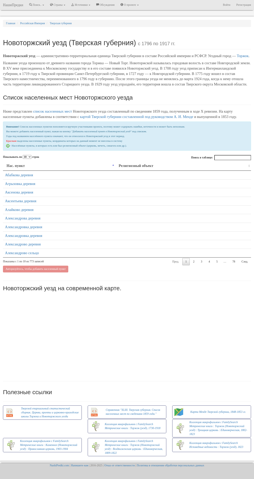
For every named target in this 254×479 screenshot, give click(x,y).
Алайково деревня (19, 210)
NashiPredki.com (59, 465)
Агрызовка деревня (20, 184)
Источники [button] (80, 4)
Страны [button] (57, 4)
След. (244, 261)
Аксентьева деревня (20, 201)
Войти (226, 4)
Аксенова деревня (19, 192)
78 (233, 261)
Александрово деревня (23, 244)
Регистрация (243, 4)
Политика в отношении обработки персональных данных (170, 465)
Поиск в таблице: (221, 157)
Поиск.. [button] (36, 4)
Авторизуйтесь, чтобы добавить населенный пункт (36, 268)
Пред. (175, 261)
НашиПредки (13, 5)
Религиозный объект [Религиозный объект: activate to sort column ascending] (136, 166)
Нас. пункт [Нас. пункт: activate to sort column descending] (16, 166)
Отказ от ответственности (119, 465)
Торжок (242, 56)
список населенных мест (52, 111)
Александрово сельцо (22, 253)
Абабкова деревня (19, 175)
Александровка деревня (23, 227)
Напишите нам (79, 465)
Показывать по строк (21, 157)
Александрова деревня (22, 218)
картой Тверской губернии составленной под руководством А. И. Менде (136, 117)
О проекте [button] (129, 4)
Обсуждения (105, 4)
